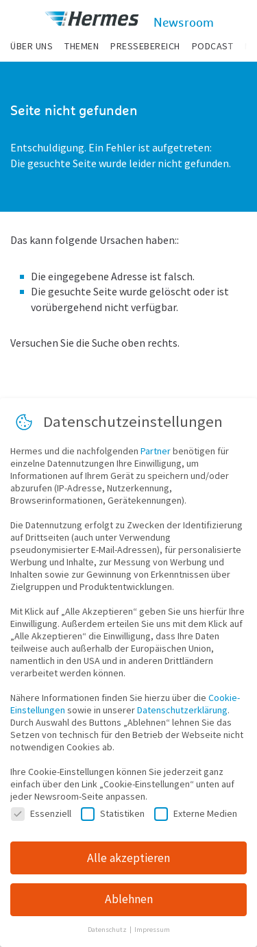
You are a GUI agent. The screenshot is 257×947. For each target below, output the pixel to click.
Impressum (152, 934)
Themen (81, 46)
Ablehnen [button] (129, 903)
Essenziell (41, 817)
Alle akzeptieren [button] (128, 862)
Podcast (213, 46)
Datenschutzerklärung (182, 714)
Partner (155, 455)
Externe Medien (195, 817)
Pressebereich (145, 46)
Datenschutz (108, 934)
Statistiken (113, 817)
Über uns (31, 46)
